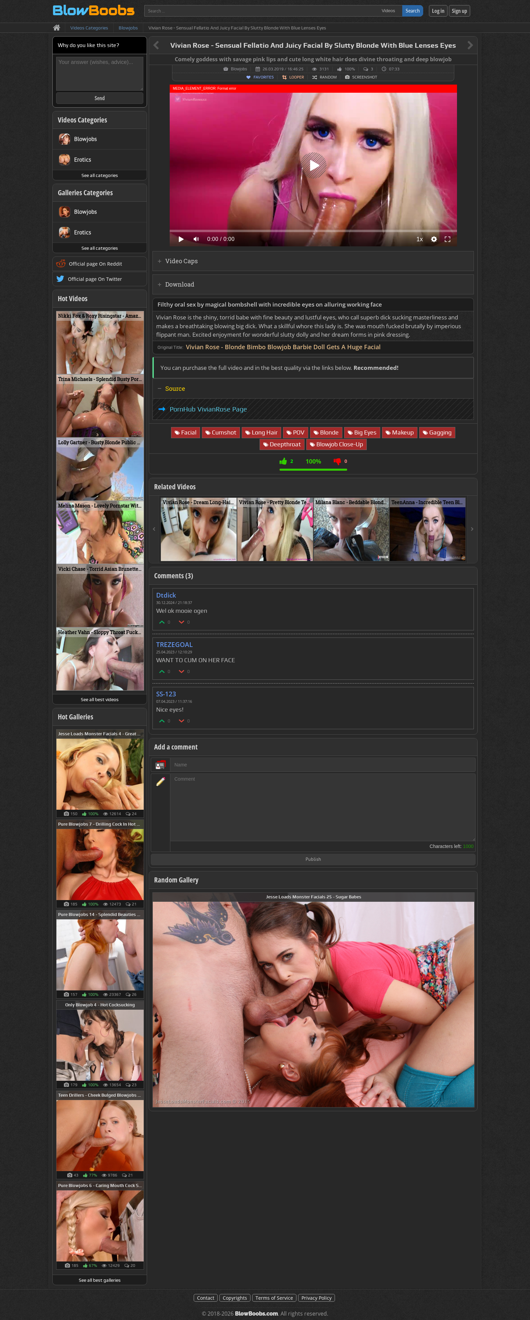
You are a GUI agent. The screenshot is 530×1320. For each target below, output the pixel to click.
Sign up (459, 11)
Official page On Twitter (95, 279)
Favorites (264, 77)
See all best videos (100, 699)
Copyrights (235, 1298)
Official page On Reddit (95, 264)
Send (100, 98)
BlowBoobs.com (256, 1314)
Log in (438, 11)
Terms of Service (274, 1298)
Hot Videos (73, 298)
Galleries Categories (85, 192)
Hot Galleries (75, 716)
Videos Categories (82, 120)
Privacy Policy (317, 1298)
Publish (313, 860)
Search (413, 11)
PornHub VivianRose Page (208, 409)
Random (328, 77)
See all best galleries (100, 1280)
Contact (205, 1298)
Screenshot (364, 77)
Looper (296, 77)
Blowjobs (239, 69)
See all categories (99, 175)
